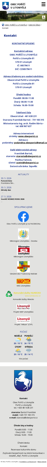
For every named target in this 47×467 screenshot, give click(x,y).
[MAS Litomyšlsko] (23, 283)
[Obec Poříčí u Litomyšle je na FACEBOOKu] (23, 221)
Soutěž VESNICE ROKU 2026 (12, 199)
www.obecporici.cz (28, 136)
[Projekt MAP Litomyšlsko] (23, 309)
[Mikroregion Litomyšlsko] (23, 254)
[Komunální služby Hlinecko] (23, 297)
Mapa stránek (42, 462)
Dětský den (6, 190)
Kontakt (23, 446)
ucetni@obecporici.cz (27, 162)
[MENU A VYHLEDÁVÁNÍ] (43, 4)
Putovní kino (6, 181)
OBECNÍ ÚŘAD (34, 25)
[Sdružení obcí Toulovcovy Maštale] (23, 271)
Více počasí (23, 359)
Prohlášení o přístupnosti (27, 462)
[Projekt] (23, 322)
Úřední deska (23, 442)
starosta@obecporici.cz (28, 156)
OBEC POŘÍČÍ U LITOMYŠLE (18, 6)
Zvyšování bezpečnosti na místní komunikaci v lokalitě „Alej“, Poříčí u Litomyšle (23, 454)
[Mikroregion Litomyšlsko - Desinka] (23, 238)
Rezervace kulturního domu (23, 449)
